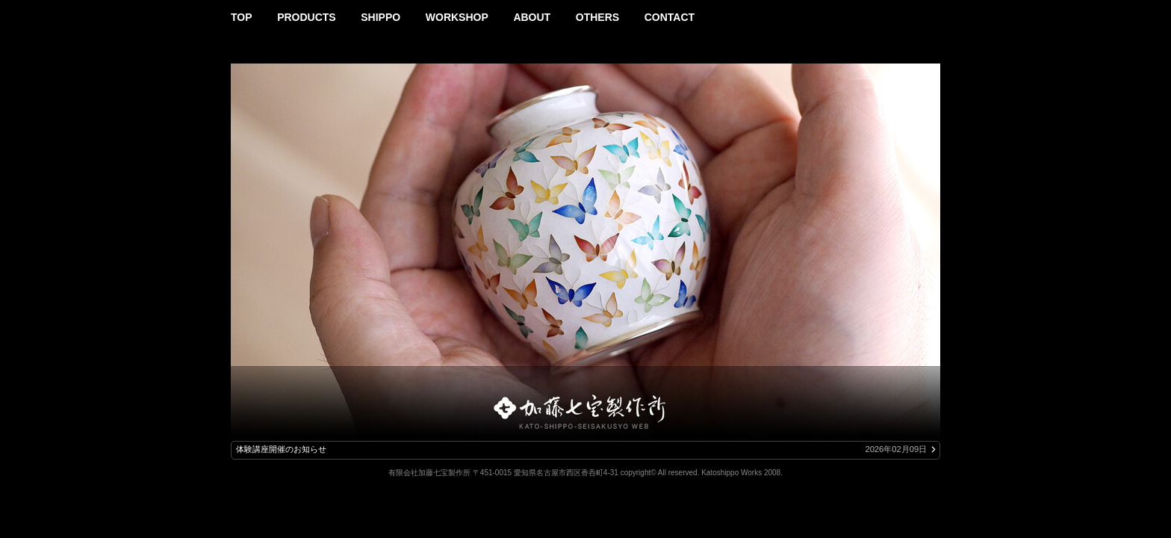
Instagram (933, 12)
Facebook (914, 12)
